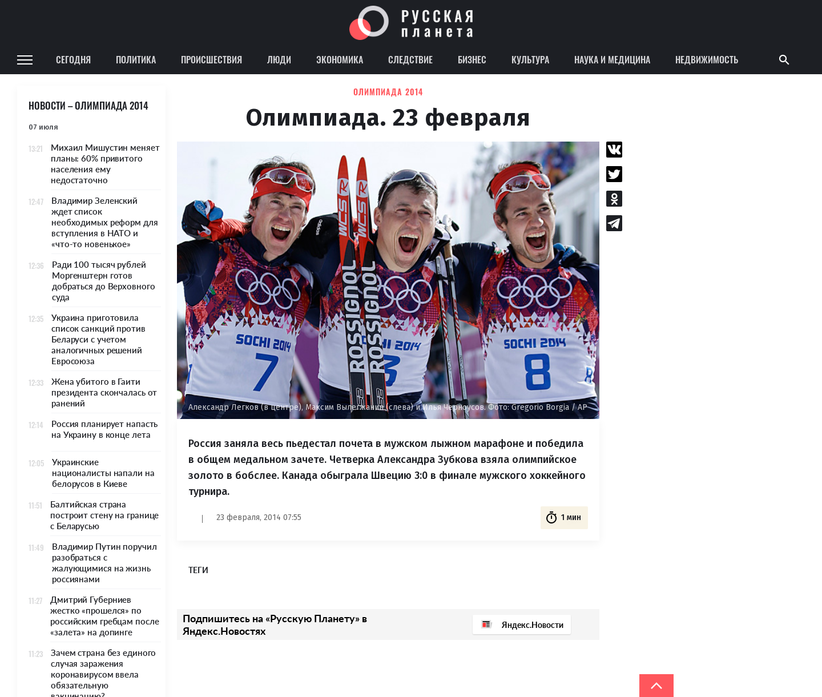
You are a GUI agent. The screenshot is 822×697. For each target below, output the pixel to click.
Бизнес (472, 59)
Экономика (339, 59)
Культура (530, 59)
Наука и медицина (612, 59)
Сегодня (73, 59)
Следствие (410, 59)
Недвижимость (706, 59)
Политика (136, 59)
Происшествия (211, 59)
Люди (279, 59)
